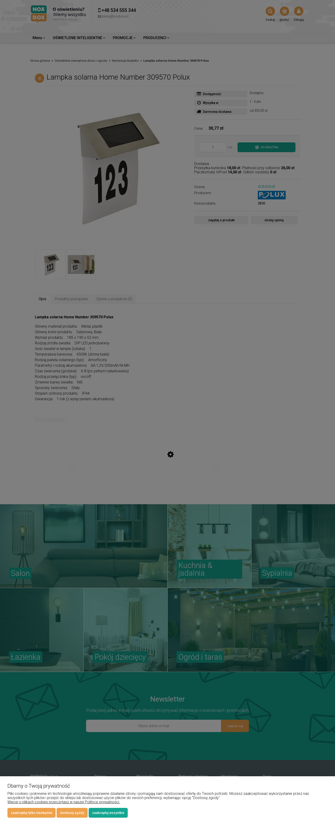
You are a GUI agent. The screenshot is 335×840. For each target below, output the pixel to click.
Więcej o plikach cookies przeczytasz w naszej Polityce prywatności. (63, 802)
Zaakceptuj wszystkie (108, 813)
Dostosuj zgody (72, 813)
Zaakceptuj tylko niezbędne (31, 813)
